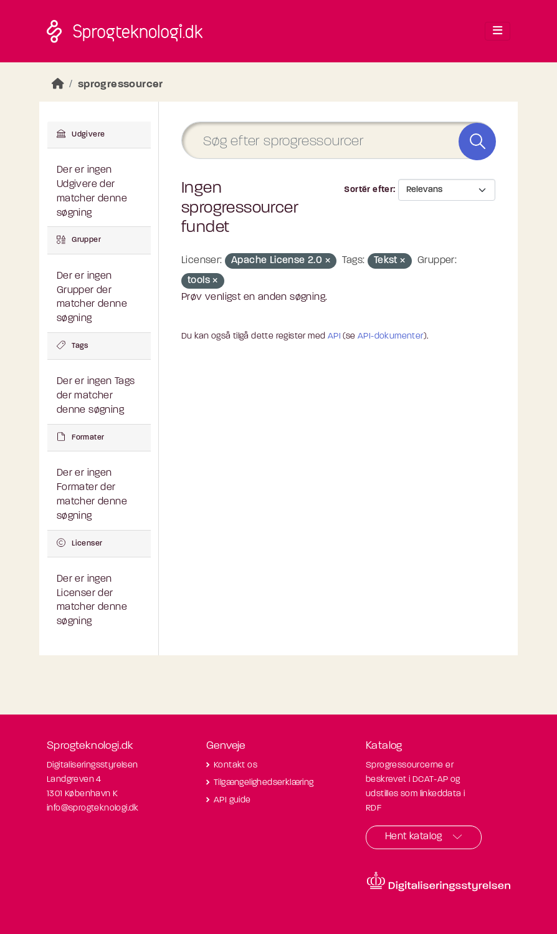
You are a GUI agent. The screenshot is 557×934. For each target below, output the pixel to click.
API (334, 336)
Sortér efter (368, 190)
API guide (232, 800)
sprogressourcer (120, 84)
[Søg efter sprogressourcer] (338, 141)
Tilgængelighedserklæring (264, 782)
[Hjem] (58, 84)
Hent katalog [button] (413, 837)
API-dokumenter (391, 336)
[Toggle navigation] (497, 31)
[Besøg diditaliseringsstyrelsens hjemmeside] (438, 882)
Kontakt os (235, 765)
